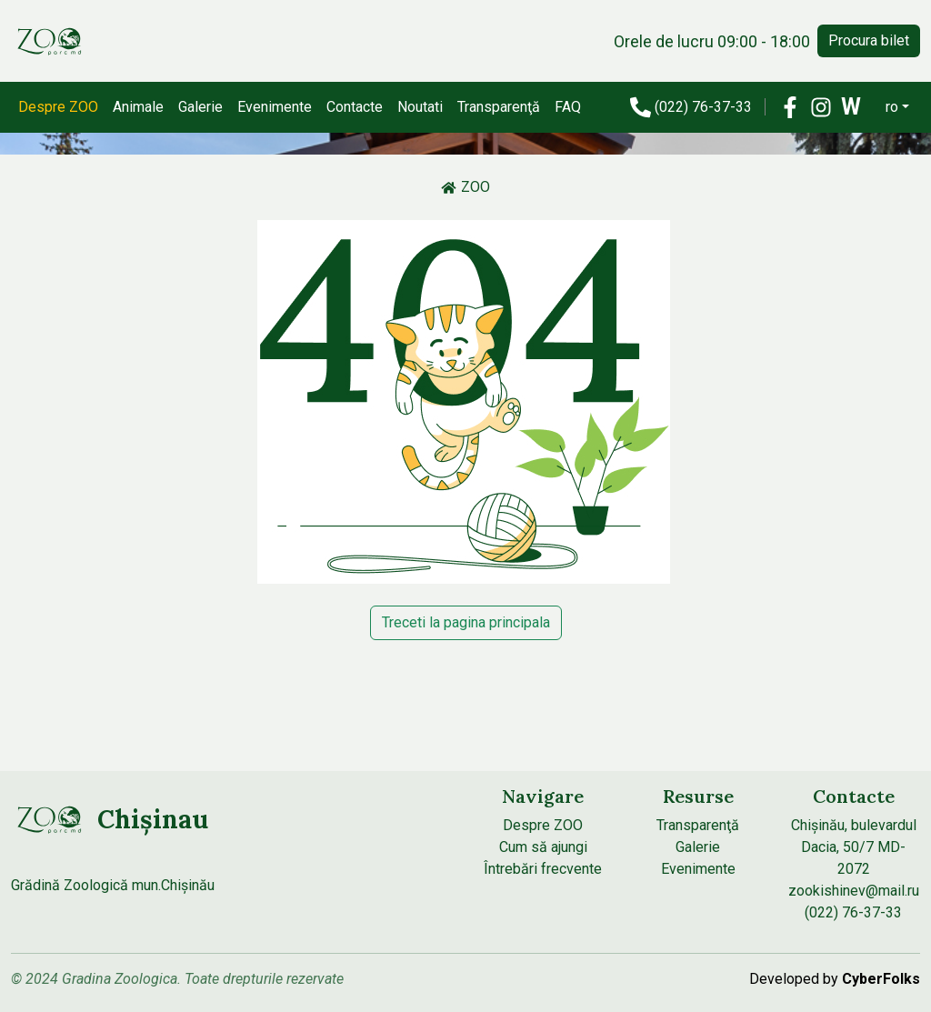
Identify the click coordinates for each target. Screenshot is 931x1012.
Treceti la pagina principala (466, 622)
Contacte (354, 106)
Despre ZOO (58, 106)
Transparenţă (498, 106)
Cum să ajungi (543, 847)
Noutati (420, 106)
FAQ (568, 106)
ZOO (465, 186)
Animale (138, 106)
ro (892, 106)
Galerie (200, 106)
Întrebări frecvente (543, 868)
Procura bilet (868, 40)
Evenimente (274, 106)
